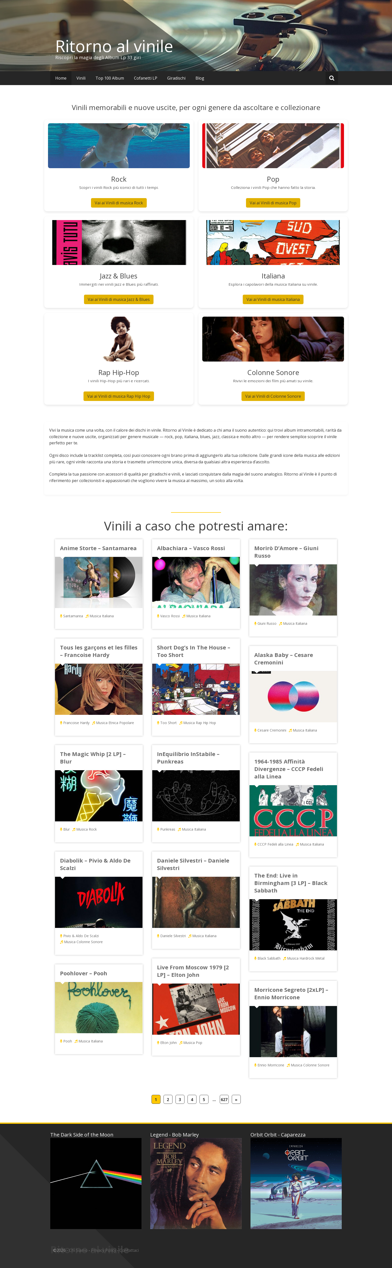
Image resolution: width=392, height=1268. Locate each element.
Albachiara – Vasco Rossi (191, 548)
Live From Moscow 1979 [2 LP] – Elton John (193, 970)
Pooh (67, 1041)
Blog (200, 78)
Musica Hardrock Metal (305, 958)
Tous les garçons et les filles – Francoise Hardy (99, 650)
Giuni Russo (267, 623)
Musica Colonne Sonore (83, 941)
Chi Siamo (78, 1250)
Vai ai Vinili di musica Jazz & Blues (119, 299)
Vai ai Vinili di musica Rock (119, 203)
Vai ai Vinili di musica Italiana (273, 299)
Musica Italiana (102, 616)
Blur (66, 829)
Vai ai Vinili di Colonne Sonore (273, 396)
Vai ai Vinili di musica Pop (273, 203)
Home (60, 78)
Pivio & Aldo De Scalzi (81, 935)
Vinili (81, 78)
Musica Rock (86, 829)
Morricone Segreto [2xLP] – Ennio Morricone (291, 993)
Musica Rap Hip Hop (199, 722)
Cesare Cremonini (272, 730)
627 (224, 1099)
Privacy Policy (103, 1250)
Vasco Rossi (170, 616)
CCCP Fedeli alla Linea (275, 844)
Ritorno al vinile (114, 46)
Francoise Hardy (76, 722)
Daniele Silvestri (173, 935)
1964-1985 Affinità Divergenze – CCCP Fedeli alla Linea (288, 769)
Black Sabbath (269, 958)
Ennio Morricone (271, 1065)
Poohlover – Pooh (83, 973)
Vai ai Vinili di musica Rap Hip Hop (118, 396)
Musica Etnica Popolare (115, 722)
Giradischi (176, 78)
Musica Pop (192, 1042)
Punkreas (167, 829)
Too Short (168, 722)
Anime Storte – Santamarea (98, 548)
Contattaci (129, 1250)
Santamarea (73, 616)
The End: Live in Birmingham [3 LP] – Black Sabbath (291, 883)
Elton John (168, 1042)
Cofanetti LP (145, 78)
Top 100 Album (110, 78)
